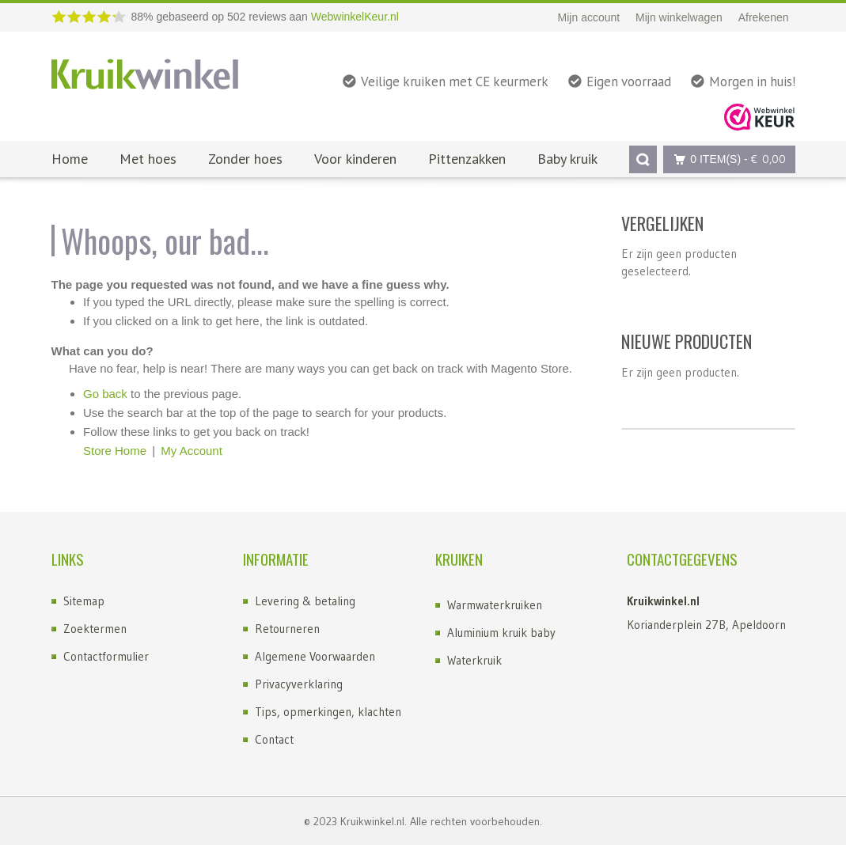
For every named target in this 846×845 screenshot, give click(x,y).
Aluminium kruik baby (501, 632)
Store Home (114, 450)
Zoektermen (95, 628)
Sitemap (83, 600)
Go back (105, 393)
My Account (191, 450)
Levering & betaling (305, 600)
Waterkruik (474, 660)
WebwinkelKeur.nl (355, 16)
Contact (274, 739)
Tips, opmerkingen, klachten (328, 711)
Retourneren (287, 628)
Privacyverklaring (299, 684)
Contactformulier (106, 656)
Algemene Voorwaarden (315, 656)
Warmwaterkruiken (494, 604)
